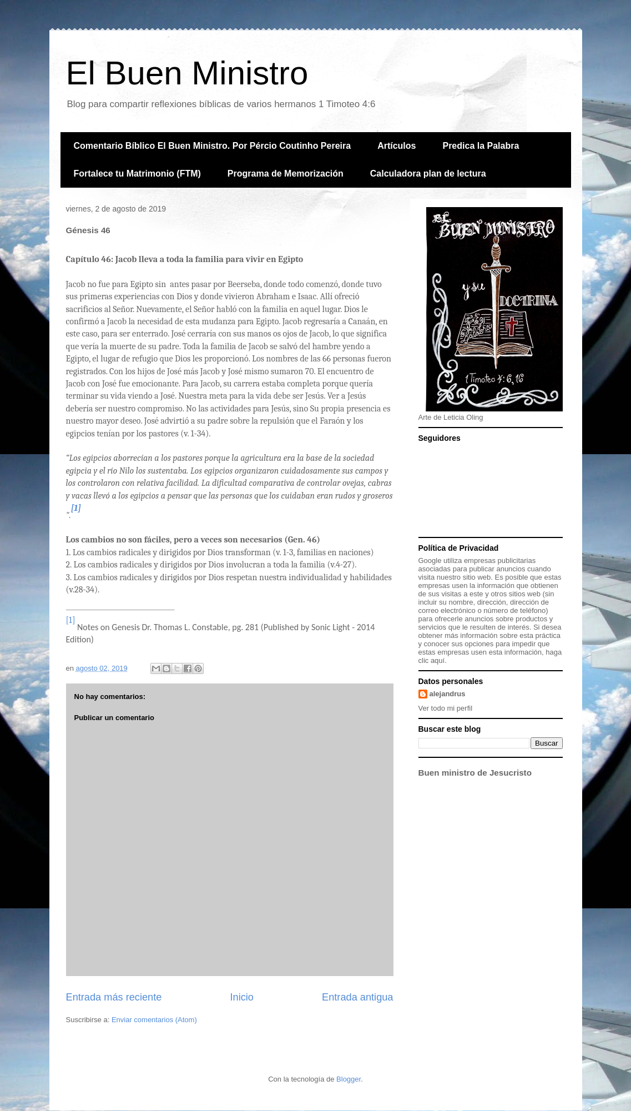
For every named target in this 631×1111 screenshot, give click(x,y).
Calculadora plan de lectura (428, 173)
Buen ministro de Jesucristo (475, 772)
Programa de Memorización (286, 173)
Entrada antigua (357, 997)
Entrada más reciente (114, 997)
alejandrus (448, 694)
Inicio (241, 997)
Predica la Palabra (480, 145)
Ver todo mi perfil (445, 708)
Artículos (396, 145)
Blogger (348, 1079)
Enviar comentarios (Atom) (154, 1020)
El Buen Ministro (187, 73)
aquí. (439, 660)
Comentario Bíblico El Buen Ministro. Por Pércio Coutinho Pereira (212, 145)
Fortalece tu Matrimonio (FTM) (137, 173)
